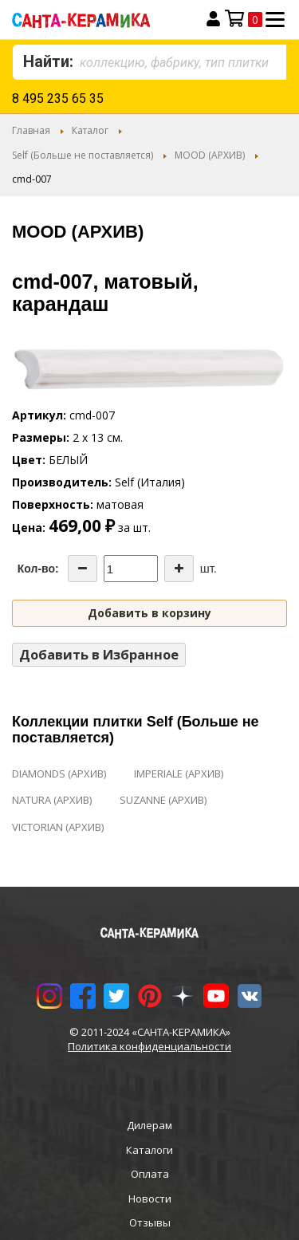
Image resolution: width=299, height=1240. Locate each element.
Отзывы (150, 1222)
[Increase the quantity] (179, 568)
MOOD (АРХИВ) (210, 155)
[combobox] (149, 62)
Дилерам (149, 1125)
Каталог (90, 130)
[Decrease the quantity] (82, 568)
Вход (213, 19)
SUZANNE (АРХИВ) (163, 800)
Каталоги (149, 1150)
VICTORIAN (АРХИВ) (58, 827)
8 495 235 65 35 (58, 98)
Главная (31, 130)
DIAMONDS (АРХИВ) (59, 773)
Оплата (150, 1174)
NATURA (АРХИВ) (52, 800)
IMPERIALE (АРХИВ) (178, 773)
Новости (149, 1198)
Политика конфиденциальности (149, 1046)
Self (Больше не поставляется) (82, 155)
